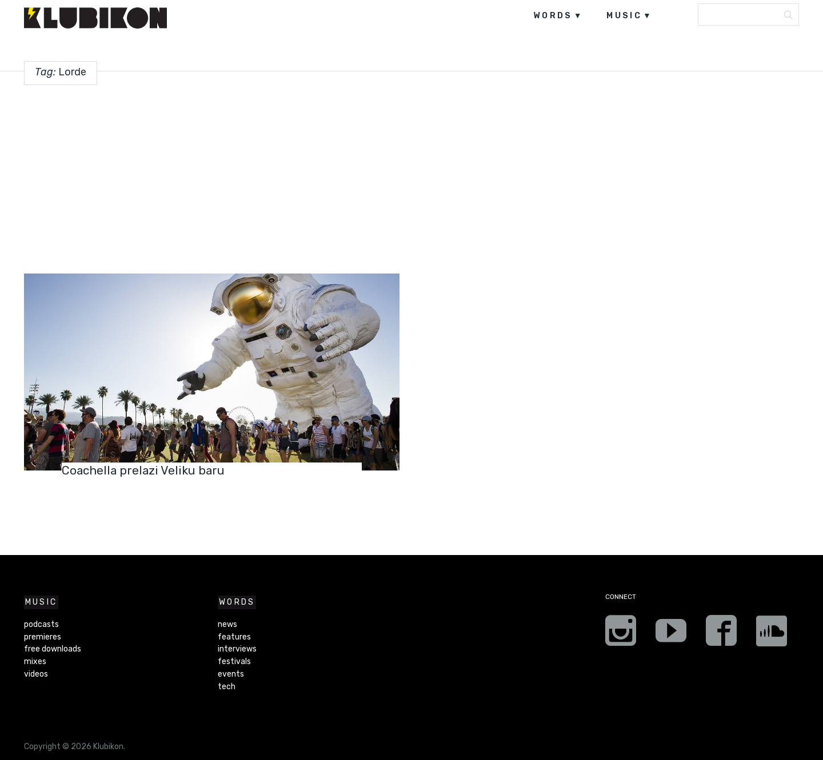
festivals (90, 455)
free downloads (52, 649)
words (553, 16)
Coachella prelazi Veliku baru (149, 470)
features (234, 637)
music (624, 16)
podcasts (41, 624)
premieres (42, 637)
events (231, 674)
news (227, 624)
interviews (237, 649)
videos (36, 674)
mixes (35, 661)
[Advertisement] (411, 175)
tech (226, 686)
